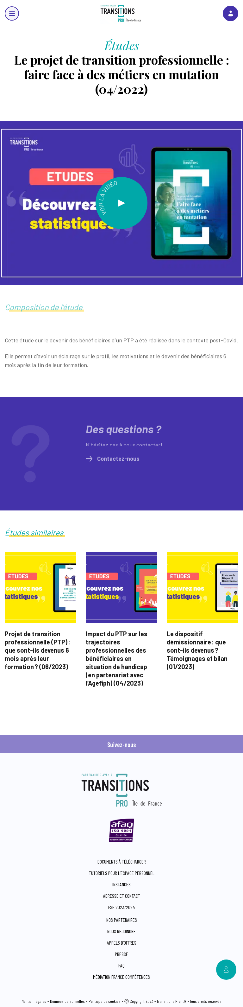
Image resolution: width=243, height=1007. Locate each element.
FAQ (121, 965)
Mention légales (34, 1001)
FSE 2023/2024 (121, 907)
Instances (121, 884)
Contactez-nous (113, 461)
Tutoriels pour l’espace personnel (121, 873)
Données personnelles (67, 1001)
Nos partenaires (121, 920)
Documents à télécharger (121, 861)
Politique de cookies (105, 1001)
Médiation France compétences (121, 977)
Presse (121, 954)
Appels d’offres (121, 943)
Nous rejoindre (121, 931)
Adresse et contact (121, 896)
